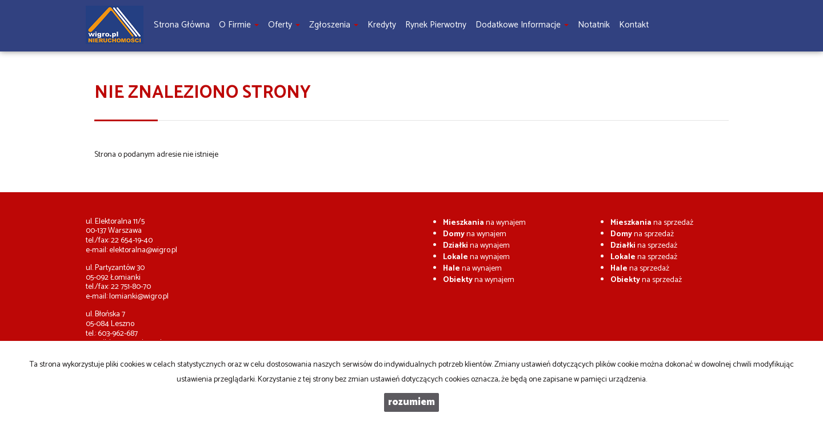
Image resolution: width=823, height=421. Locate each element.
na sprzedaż (651, 222)
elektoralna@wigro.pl (143, 250)
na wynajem (484, 222)
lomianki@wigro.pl (139, 296)
